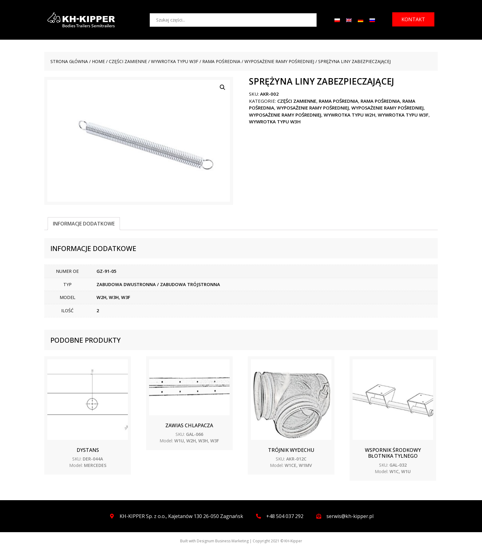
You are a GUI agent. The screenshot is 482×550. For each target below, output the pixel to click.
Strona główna (69, 61)
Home (98, 61)
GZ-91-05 (106, 271)
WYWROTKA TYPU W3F (174, 61)
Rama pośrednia (221, 61)
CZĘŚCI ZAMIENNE (128, 61)
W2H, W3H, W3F (113, 297)
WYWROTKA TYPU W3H (275, 121)
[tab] (84, 223)
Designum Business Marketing (223, 541)
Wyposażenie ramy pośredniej (279, 61)
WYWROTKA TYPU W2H (349, 115)
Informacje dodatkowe (84, 223)
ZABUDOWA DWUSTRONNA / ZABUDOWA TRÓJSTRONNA (158, 284)
